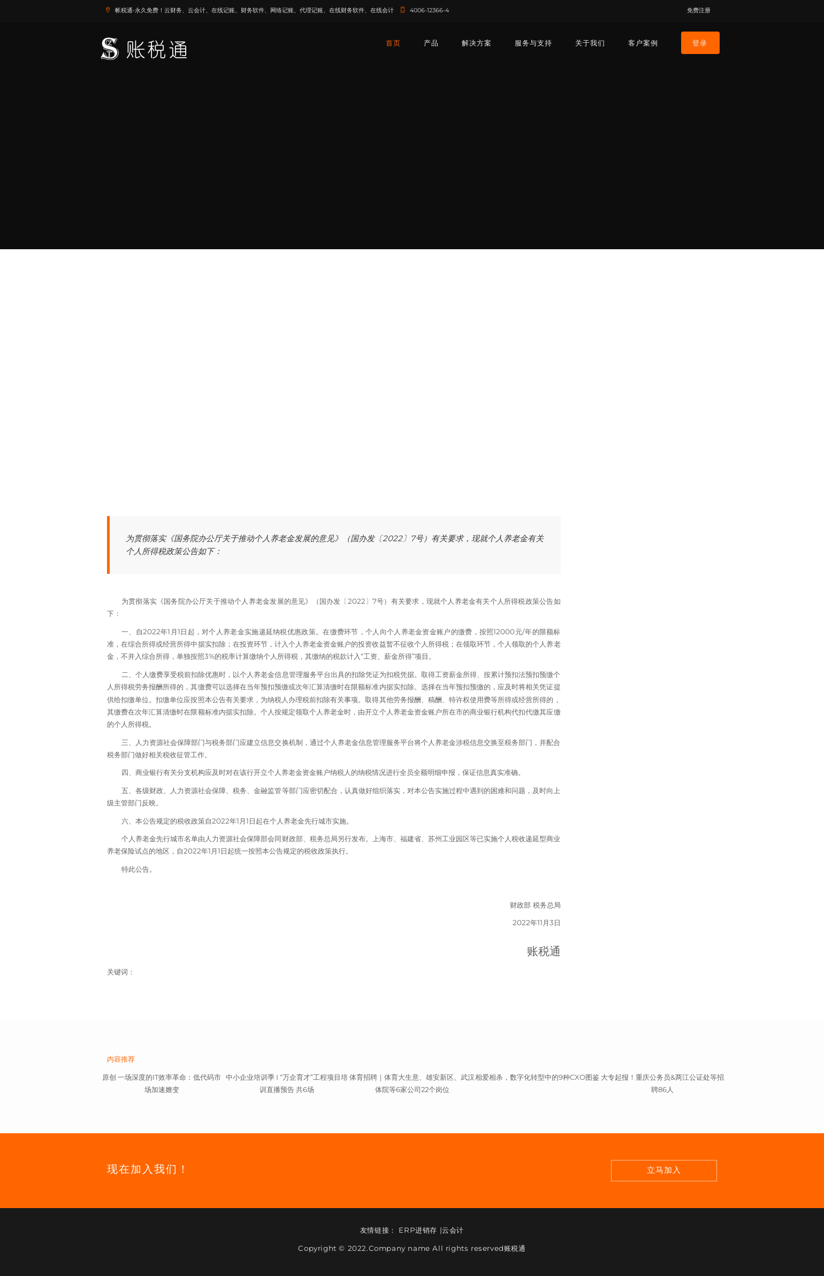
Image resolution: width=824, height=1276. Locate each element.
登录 (699, 43)
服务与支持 (533, 43)
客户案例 (643, 43)
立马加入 (664, 1170)
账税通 (515, 1248)
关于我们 (590, 43)
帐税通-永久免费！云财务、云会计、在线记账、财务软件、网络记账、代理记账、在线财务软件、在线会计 (247, 10)
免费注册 (699, 10)
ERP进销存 (418, 1230)
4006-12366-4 (422, 10)
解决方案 (477, 43)
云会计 (453, 1230)
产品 (431, 43)
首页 (393, 43)
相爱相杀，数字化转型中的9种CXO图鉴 (537, 1077)
